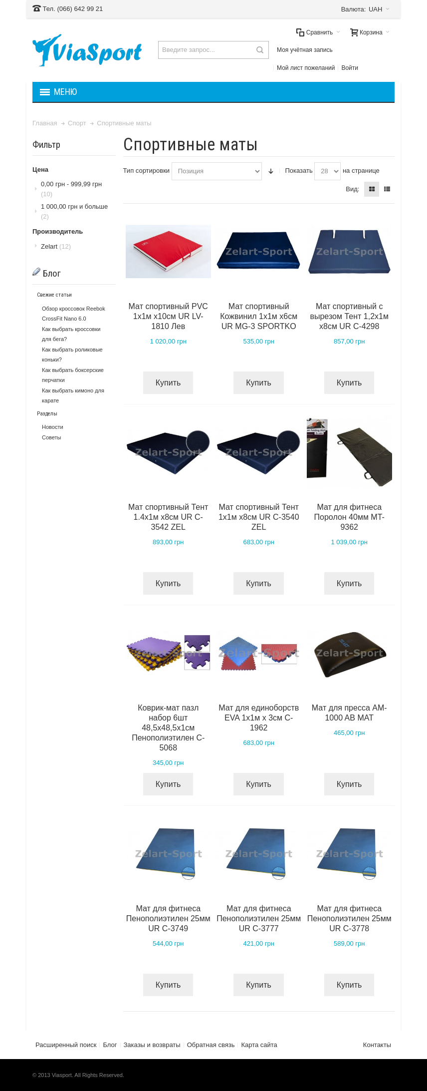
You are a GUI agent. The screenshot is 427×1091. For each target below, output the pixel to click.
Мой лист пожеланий (306, 67)
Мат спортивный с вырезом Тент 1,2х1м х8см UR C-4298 (349, 316)
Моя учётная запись (305, 49)
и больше (74, 211)
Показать (298, 170)
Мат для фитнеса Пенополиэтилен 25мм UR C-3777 (258, 918)
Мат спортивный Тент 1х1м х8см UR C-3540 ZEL (258, 517)
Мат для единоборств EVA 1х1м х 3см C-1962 (258, 718)
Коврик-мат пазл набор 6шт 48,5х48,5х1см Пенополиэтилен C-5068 (168, 728)
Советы (51, 437)
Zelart (56, 246)
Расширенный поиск (65, 1045)
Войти (349, 67)
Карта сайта (259, 1045)
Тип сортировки (146, 170)
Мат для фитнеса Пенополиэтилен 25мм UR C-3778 (349, 918)
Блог (110, 1045)
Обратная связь (211, 1045)
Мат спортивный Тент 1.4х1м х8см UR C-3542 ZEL (168, 517)
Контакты (377, 1045)
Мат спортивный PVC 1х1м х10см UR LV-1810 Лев (168, 316)
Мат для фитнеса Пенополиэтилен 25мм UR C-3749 (168, 918)
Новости (52, 427)
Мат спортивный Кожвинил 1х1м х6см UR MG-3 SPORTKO (258, 316)
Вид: (352, 189)
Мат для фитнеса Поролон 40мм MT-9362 (349, 517)
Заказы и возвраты (152, 1045)
